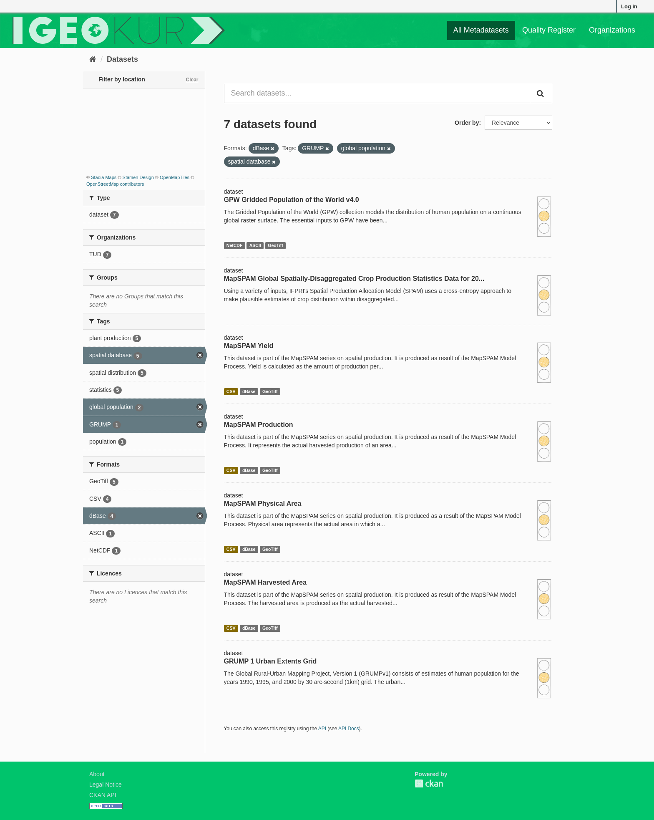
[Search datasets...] (377, 93)
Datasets (122, 59)
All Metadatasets (481, 30)
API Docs (348, 729)
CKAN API (102, 795)
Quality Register (549, 30)
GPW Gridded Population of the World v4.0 (291, 199)
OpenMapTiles (174, 177)
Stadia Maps (103, 177)
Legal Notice (105, 784)
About (97, 774)
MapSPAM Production (258, 424)
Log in (629, 6)
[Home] (92, 59)
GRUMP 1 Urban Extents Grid (270, 661)
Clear (192, 80)
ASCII (255, 245)
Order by (467, 122)
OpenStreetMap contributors (115, 184)
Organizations (612, 30)
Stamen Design (138, 177)
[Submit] (541, 93)
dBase (249, 391)
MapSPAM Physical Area (263, 503)
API (322, 729)
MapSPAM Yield (249, 345)
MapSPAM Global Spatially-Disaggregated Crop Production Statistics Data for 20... (354, 278)
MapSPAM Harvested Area (265, 582)
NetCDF (234, 245)
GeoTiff (275, 245)
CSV (231, 391)
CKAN (429, 783)
